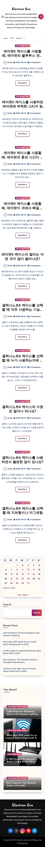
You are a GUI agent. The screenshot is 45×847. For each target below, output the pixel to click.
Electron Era (21, 9)
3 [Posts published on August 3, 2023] (28, 565)
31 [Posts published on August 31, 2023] (28, 583)
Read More (22, 83)
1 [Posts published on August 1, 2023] (17, 565)
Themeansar (22, 843)
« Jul (19, 595)
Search (7, 604)
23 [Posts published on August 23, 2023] (22, 579)
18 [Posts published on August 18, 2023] (34, 574)
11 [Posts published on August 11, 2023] (34, 570)
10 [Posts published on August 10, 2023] (28, 570)
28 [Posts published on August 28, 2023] (11, 583)
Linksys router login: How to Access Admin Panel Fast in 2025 (19, 669)
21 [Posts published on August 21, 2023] (11, 579)
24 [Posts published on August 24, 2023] (28, 579)
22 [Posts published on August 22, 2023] (17, 579)
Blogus (36, 840)
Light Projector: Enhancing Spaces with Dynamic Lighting (21, 634)
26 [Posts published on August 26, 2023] (39, 579)
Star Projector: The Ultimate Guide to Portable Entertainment (20, 661)
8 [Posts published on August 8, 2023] (17, 570)
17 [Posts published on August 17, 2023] (28, 574)
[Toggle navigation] (2, 17)
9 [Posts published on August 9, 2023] (22, 570)
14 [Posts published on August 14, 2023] (11, 574)
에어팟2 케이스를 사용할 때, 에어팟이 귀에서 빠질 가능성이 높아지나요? (23, 208)
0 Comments (35, 63)
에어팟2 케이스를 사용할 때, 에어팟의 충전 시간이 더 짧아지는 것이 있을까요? (23, 157)
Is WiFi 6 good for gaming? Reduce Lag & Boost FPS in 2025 (22, 652)
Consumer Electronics (17, 707)
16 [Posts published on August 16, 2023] (23, 574)
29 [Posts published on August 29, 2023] (17, 583)
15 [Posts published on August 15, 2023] (17, 574)
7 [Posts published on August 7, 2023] (11, 570)
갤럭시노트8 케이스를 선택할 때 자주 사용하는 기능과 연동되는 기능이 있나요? (22, 310)
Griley (7, 63)
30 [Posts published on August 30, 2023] (22, 583)
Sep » (25, 595)
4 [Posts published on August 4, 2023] (33, 565)
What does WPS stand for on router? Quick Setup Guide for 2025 (20, 643)
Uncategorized (22, 46)
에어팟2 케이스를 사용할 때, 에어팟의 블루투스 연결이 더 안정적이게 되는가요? (22, 56)
